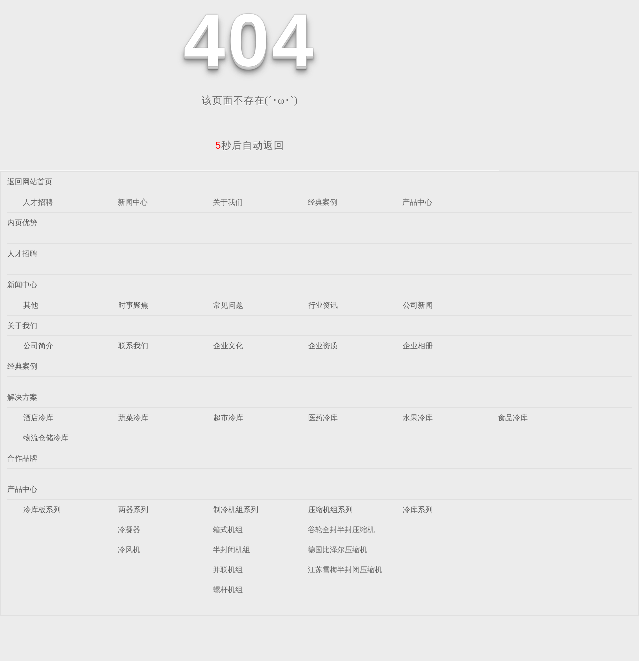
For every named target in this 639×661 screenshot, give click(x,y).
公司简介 (38, 345)
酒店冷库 (38, 417)
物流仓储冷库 (45, 437)
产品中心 (417, 202)
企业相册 (418, 345)
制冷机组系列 (235, 509)
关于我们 (228, 202)
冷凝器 (129, 529)
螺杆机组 (228, 589)
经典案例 (322, 202)
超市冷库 (228, 417)
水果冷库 (418, 417)
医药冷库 (323, 417)
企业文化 (228, 345)
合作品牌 (22, 458)
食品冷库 (513, 417)
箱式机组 (228, 529)
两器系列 (133, 509)
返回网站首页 (29, 181)
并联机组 (228, 569)
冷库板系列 (42, 509)
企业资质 (323, 345)
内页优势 (22, 222)
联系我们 (133, 345)
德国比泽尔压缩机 (337, 549)
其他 (30, 305)
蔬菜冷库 (133, 417)
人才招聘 (38, 202)
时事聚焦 (133, 305)
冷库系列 (418, 509)
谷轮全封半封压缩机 (341, 529)
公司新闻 (418, 305)
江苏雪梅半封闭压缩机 (345, 569)
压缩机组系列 (330, 509)
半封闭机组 (231, 549)
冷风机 (129, 549)
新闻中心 (133, 202)
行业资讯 (323, 305)
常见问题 (228, 305)
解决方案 (22, 397)
